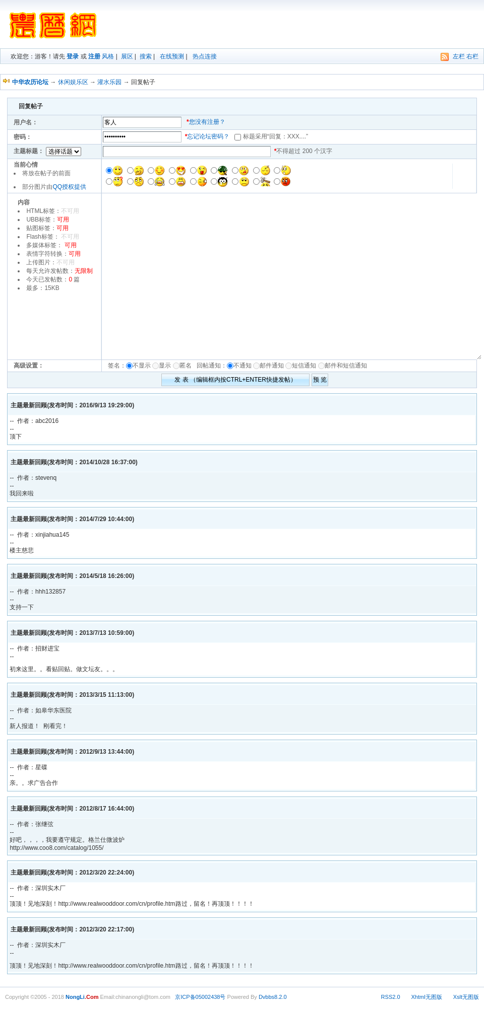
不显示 (142, 365)
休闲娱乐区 (73, 82)
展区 (127, 56)
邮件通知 (272, 365)
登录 (73, 56)
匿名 (187, 365)
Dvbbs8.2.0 (273, 997)
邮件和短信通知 (346, 365)
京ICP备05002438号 (200, 997)
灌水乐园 (109, 82)
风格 (108, 56)
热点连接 (205, 56)
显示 (165, 365)
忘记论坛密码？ (208, 136)
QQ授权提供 (69, 186)
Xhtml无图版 (426, 997)
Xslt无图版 (466, 997)
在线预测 (172, 56)
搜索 (146, 56)
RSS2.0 (390, 997)
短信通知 (304, 365)
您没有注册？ (207, 121)
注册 (94, 56)
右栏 (472, 56)
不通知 (242, 365)
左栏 (459, 56)
